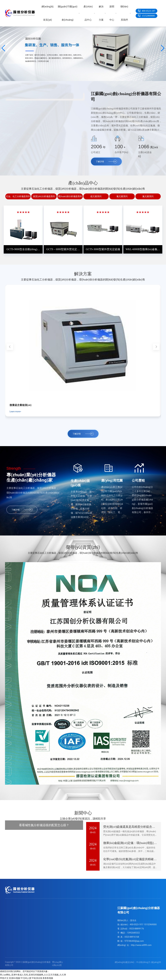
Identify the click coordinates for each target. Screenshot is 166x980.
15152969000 (148, 15)
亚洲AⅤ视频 (14, 978)
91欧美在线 (37, 978)
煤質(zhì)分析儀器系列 (44, 196)
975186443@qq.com (134, 941)
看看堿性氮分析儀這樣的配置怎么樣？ (44, 825)
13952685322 (133, 933)
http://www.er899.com (141, 945)
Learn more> (15, 411)
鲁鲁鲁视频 (48, 978)
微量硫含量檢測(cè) (21, 405)
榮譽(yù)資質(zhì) (83, 547)
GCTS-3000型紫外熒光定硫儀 (103, 249)
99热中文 (4, 978)
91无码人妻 (26, 978)
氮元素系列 (147, 196)
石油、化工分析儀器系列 (18, 196)
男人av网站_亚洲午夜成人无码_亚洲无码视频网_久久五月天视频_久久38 (33, 975)
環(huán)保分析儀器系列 (70, 196)
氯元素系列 (122, 196)
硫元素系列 (95, 196)
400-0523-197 (148, 11)
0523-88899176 (136, 928)
